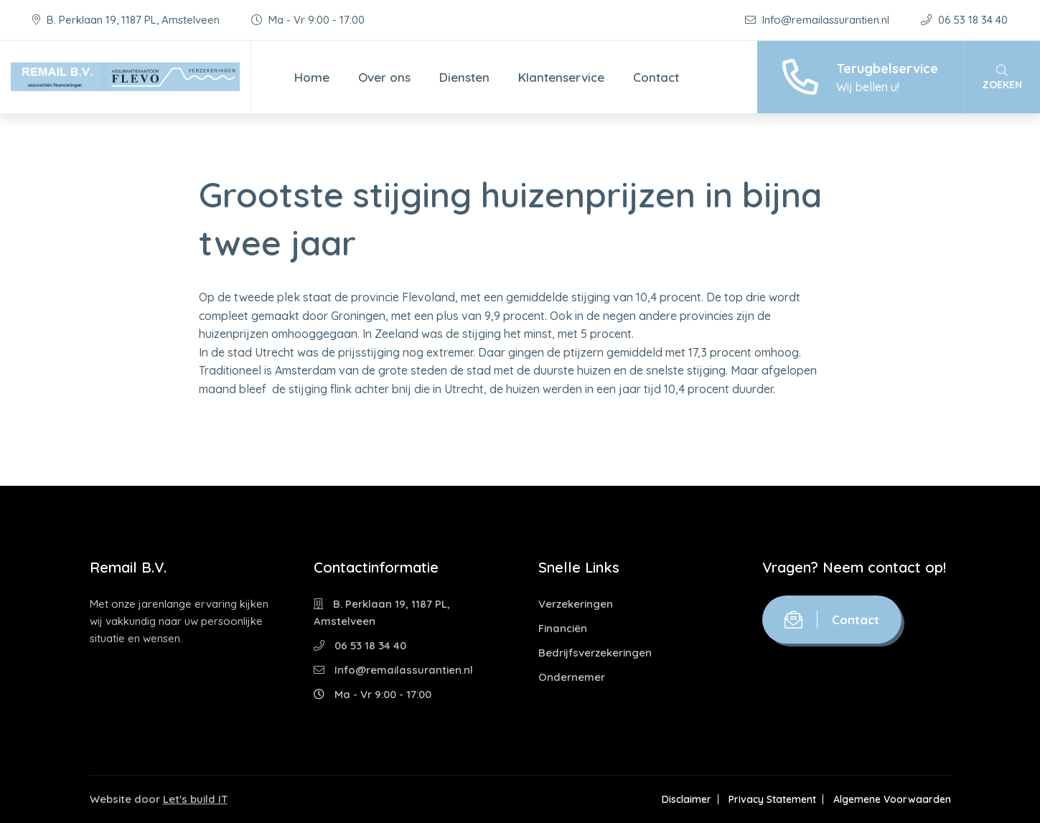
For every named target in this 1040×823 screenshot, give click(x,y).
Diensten (464, 77)
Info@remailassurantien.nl (818, 20)
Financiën (562, 628)
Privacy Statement (772, 799)
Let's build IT (195, 799)
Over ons (384, 77)
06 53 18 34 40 (964, 20)
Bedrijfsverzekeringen (595, 652)
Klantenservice (561, 77)
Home (311, 77)
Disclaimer (686, 799)
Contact (656, 77)
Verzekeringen (575, 604)
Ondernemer (571, 677)
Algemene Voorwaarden (892, 799)
